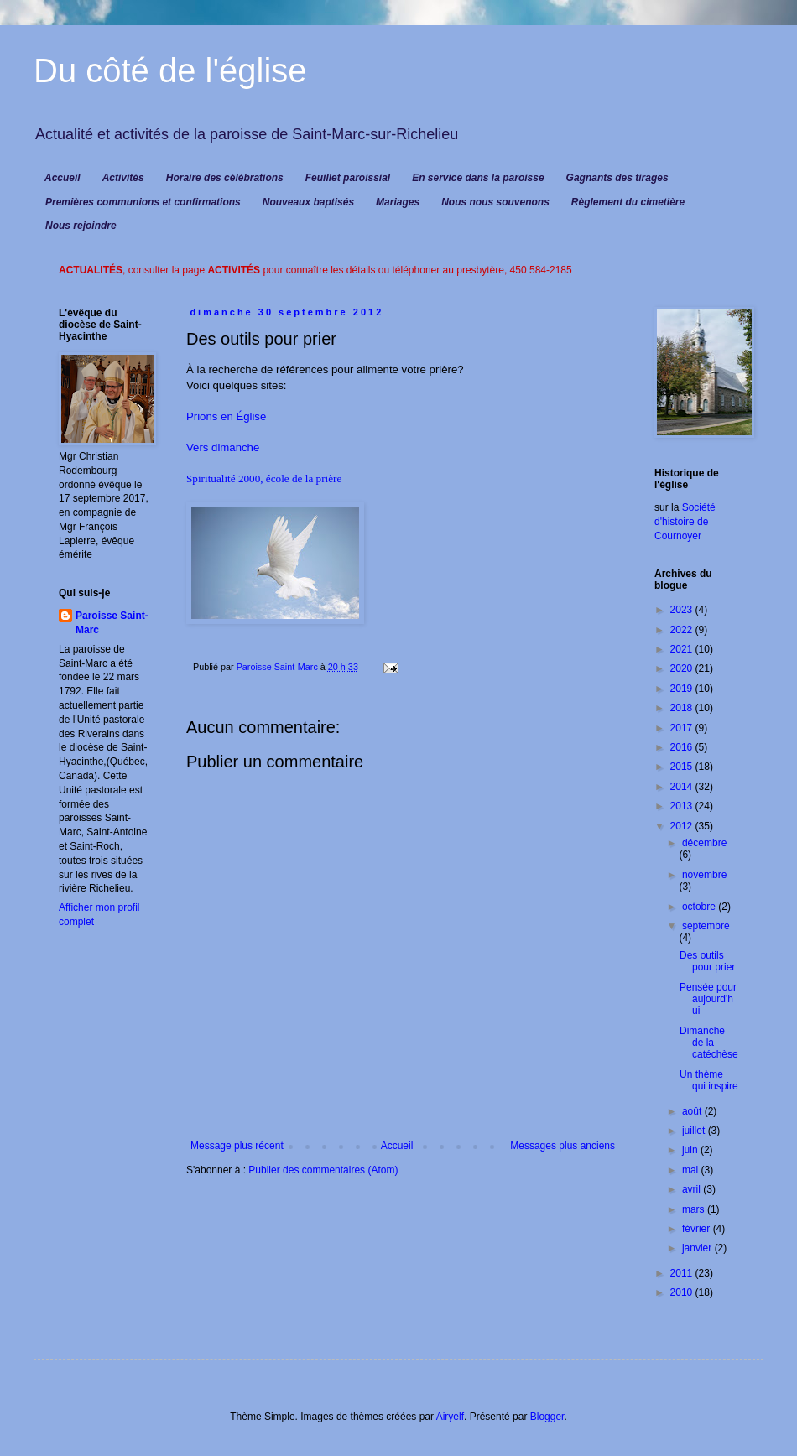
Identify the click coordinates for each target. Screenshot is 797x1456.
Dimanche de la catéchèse (709, 1043)
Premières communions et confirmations (143, 202)
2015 (682, 766)
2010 (682, 1292)
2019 (682, 688)
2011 (682, 1273)
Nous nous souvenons (495, 202)
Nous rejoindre (81, 225)
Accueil (62, 178)
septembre (706, 926)
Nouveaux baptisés (308, 202)
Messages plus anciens (562, 1146)
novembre (704, 875)
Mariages (397, 202)
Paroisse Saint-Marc (112, 623)
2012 (682, 826)
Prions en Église (226, 416)
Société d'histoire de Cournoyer (685, 522)
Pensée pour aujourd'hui (708, 999)
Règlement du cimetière (628, 202)
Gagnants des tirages (617, 178)
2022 (682, 630)
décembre (704, 843)
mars (694, 1209)
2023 (682, 610)
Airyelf (450, 1416)
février (697, 1229)
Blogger (547, 1416)
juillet (695, 1130)
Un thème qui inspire (709, 1080)
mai (691, 1170)
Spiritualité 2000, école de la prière (263, 478)
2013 (682, 806)
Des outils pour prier (707, 961)
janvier (698, 1248)
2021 (682, 649)
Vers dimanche (222, 447)
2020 (682, 668)
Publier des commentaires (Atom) (323, 1170)
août (693, 1111)
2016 (682, 747)
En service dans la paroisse (478, 178)
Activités (123, 178)
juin (691, 1150)
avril (692, 1189)
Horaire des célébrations (225, 178)
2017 (682, 728)
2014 (682, 787)
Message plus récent (237, 1146)
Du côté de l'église (170, 70)
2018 (682, 708)
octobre (700, 907)
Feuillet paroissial (347, 178)
